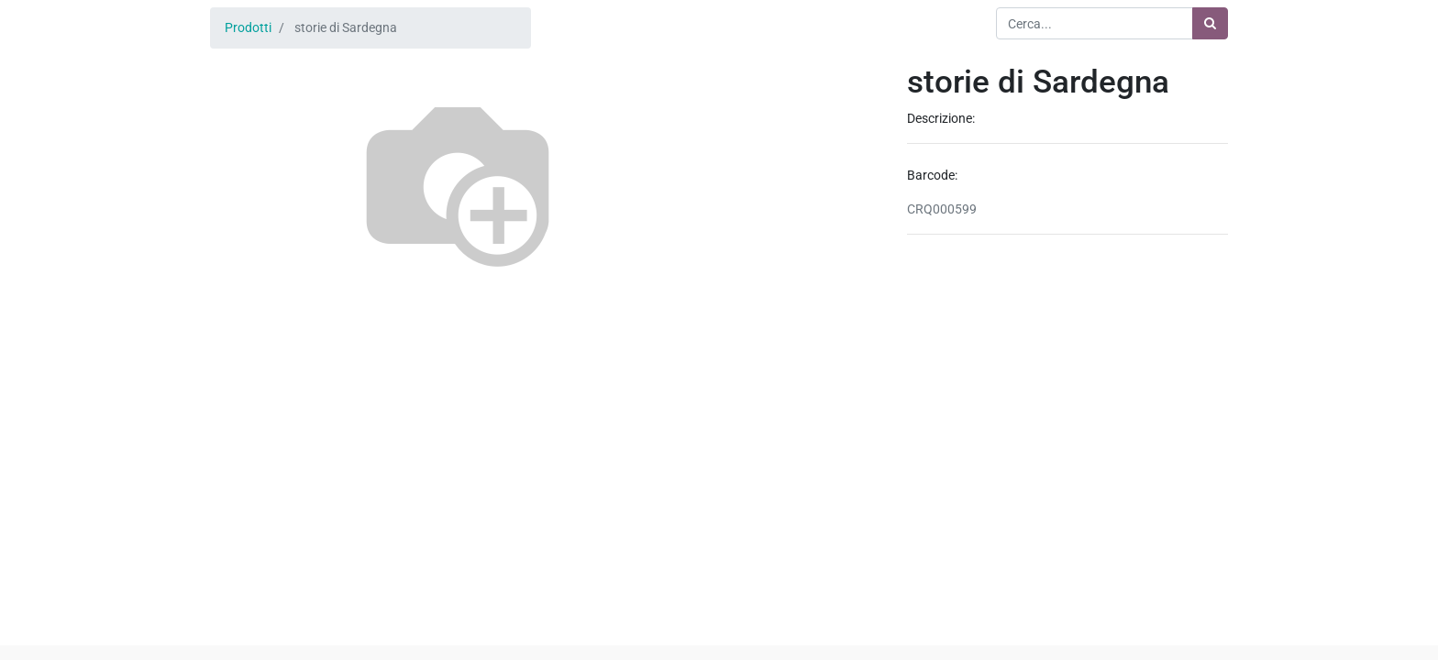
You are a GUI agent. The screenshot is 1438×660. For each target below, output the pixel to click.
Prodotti (248, 27)
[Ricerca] (1210, 23)
